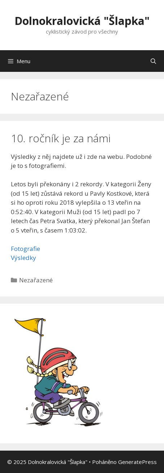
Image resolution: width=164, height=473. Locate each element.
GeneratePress (137, 461)
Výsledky (23, 257)
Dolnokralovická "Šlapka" (82, 20)
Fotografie (25, 248)
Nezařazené (36, 280)
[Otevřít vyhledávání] (153, 61)
